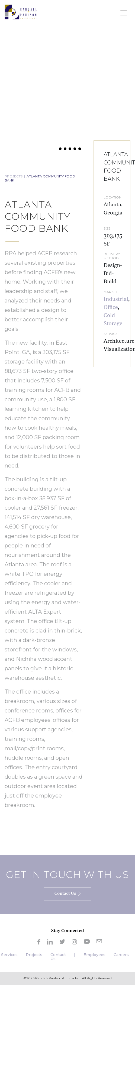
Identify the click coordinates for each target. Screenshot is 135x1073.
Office (111, 307)
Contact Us (58, 956)
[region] (67, 89)
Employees (94, 954)
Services (9, 954)
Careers (121, 954)
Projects (34, 954)
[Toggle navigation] (123, 13)
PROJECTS (13, 176)
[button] (55, 148)
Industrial (116, 299)
